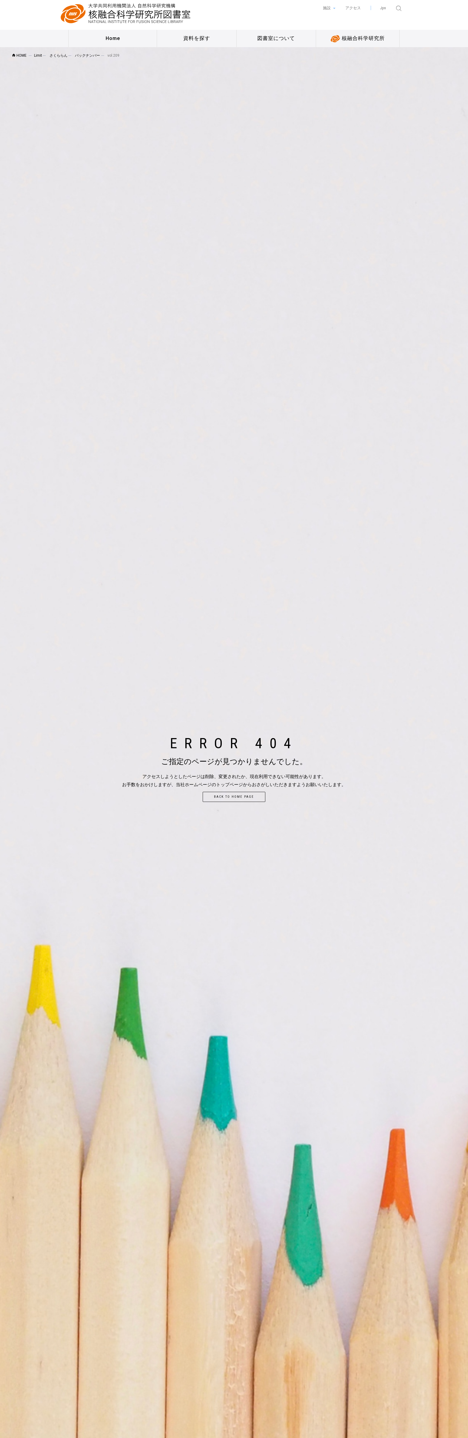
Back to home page (234, 797)
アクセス (353, 8)
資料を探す (196, 38)
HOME (19, 55)
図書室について (276, 38)
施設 (327, 8)
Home (113, 38)
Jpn (383, 8)
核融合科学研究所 (358, 39)
